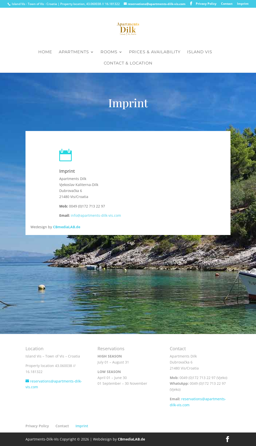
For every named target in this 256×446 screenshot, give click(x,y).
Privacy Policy (206, 4)
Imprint (242, 4)
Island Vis (199, 52)
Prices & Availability (154, 52)
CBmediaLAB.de (66, 226)
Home (45, 52)
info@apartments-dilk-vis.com (96, 215)
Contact (226, 4)
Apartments (74, 52)
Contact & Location (128, 64)
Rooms (109, 52)
